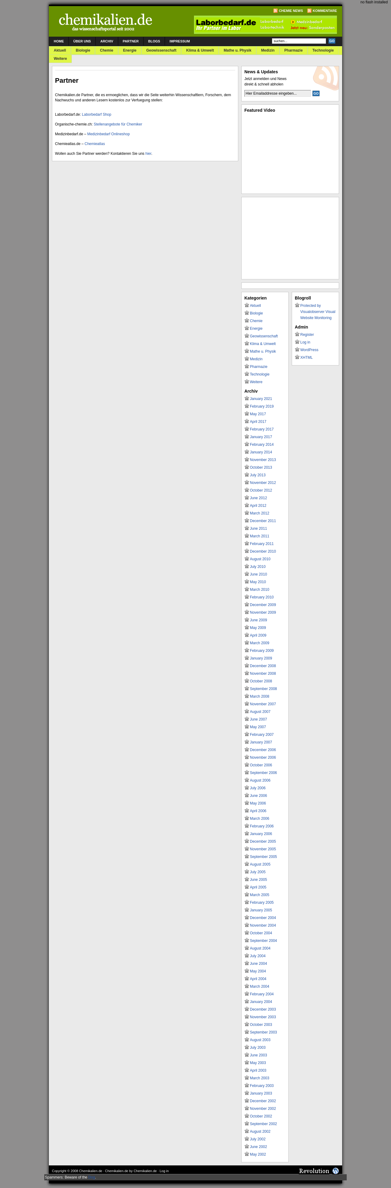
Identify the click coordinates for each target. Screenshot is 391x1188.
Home (59, 41)
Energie (130, 50)
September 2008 (263, 689)
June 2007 (258, 719)
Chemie (106, 50)
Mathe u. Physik (237, 50)
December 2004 (263, 918)
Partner (131, 41)
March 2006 (259, 818)
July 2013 (257, 475)
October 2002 (261, 1116)
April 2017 (258, 422)
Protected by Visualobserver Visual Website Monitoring (317, 311)
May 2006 (258, 803)
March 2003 (259, 1078)
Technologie (323, 50)
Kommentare (325, 11)
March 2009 (259, 643)
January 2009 (261, 658)
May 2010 (258, 582)
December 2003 (263, 1009)
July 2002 (257, 1139)
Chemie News (291, 11)
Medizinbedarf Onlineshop (108, 134)
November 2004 (263, 925)
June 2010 (258, 574)
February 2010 (262, 597)
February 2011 (262, 544)
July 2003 (257, 1047)
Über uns (82, 41)
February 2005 (262, 902)
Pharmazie (293, 50)
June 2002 (258, 1147)
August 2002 (260, 1131)
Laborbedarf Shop (96, 114)
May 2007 (258, 727)
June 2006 (258, 796)
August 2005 (260, 864)
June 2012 (258, 498)
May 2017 (258, 414)
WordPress (309, 350)
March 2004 (259, 986)
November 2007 (263, 704)
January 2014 (261, 452)
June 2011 (258, 528)
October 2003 (261, 1025)
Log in (305, 342)
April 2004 (258, 979)
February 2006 (262, 826)
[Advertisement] (290, 238)
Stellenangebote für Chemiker (118, 124)
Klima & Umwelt (200, 50)
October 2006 (261, 765)
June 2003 (258, 1055)
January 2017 (261, 437)
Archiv (106, 41)
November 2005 (263, 849)
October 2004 (261, 933)
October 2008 (261, 681)
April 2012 (258, 505)
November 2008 (263, 673)
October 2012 (261, 490)
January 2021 (261, 399)
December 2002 (263, 1101)
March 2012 (259, 513)
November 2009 (263, 612)
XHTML (306, 357)
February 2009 (262, 650)
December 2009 (263, 605)
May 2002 (258, 1154)
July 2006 (257, 788)
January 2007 (261, 742)
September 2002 (263, 1124)
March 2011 (259, 536)
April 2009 (258, 635)
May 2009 (258, 628)
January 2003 (261, 1093)
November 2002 (263, 1108)
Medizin (268, 50)
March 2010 (259, 589)
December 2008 (263, 666)
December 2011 (263, 521)
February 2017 (262, 429)
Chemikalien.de (90, 1171)
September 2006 (263, 773)
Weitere (60, 58)
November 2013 (263, 460)
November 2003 (263, 1017)
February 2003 (262, 1086)
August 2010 (260, 559)
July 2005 (257, 872)
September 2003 (263, 1032)
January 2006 (261, 834)
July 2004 (257, 956)
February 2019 (262, 406)
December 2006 (263, 750)
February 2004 (262, 994)
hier (148, 153)
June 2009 (258, 620)
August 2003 (260, 1040)
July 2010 (257, 567)
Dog (91, 1177)
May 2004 (258, 971)
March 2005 (259, 895)
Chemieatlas (95, 144)
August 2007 (260, 712)
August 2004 (260, 948)
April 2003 (258, 1070)
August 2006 (260, 780)
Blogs (154, 41)
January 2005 (261, 910)
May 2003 (258, 1063)
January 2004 (261, 1002)
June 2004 (258, 963)
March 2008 (259, 696)
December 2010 (263, 551)
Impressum (180, 41)
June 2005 (258, 879)
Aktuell (60, 50)
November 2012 (263, 483)
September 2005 (263, 857)
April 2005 (258, 887)
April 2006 (258, 811)
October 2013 (261, 467)
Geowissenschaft (161, 50)
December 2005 (263, 841)
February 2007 (262, 734)
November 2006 (263, 757)
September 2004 (263, 941)
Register (307, 334)
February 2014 (262, 444)
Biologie (83, 50)
